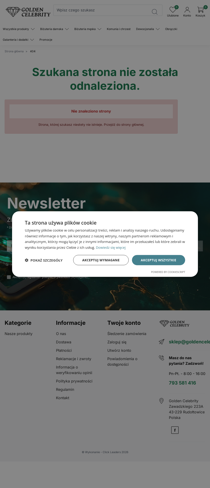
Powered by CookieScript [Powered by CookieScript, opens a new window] (168, 272)
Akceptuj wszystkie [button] (158, 260)
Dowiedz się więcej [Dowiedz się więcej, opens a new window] (111, 247)
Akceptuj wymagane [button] (100, 260)
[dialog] (105, 244)
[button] (43, 260)
